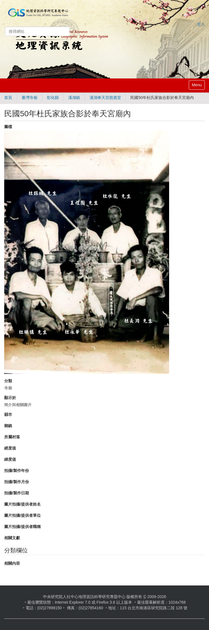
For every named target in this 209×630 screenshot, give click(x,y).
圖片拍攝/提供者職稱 (22, 526)
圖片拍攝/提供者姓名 (22, 504)
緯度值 (10, 459)
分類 (8, 381)
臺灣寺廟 (29, 97)
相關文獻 (12, 538)
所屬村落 (12, 437)
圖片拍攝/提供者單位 (22, 515)
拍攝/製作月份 (16, 482)
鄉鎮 (8, 425)
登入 (201, 24)
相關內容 (12, 563)
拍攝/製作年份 (16, 470)
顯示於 (10, 397)
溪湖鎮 (74, 97)
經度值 (10, 448)
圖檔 (8, 126)
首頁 (8, 97)
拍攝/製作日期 (16, 493)
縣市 (8, 414)
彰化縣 (53, 97)
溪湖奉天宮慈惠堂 (105, 97)
